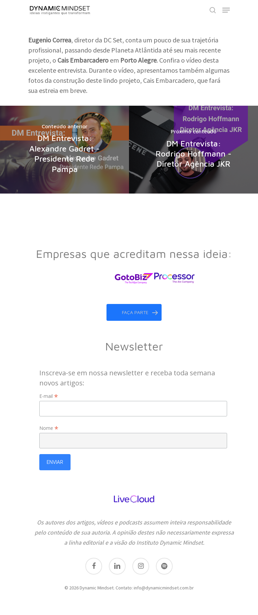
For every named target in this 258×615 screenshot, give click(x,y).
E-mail (48, 396)
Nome (48, 428)
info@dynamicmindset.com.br (164, 588)
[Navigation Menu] (226, 10)
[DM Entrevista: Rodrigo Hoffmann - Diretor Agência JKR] (193, 150)
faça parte (140, 312)
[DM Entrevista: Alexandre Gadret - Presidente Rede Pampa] (64, 150)
